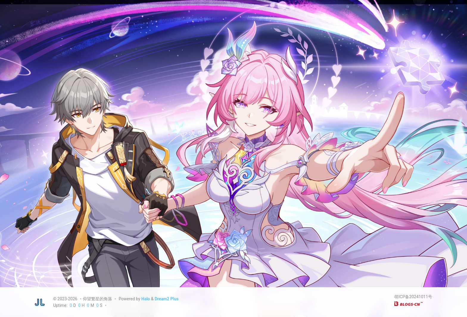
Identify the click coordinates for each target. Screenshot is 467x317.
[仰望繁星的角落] (40, 302)
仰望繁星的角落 (97, 298)
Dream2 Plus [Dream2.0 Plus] (166, 298)
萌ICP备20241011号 (413, 296)
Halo (145, 298)
